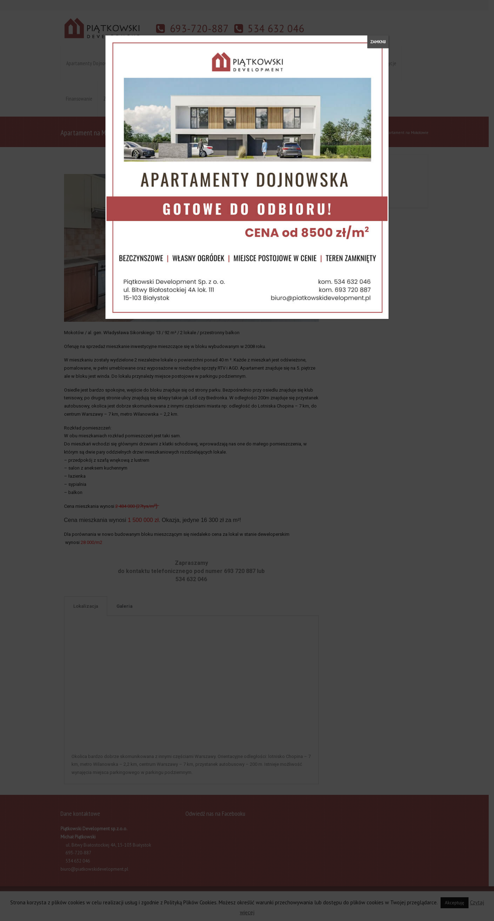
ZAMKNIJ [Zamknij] (378, 41)
